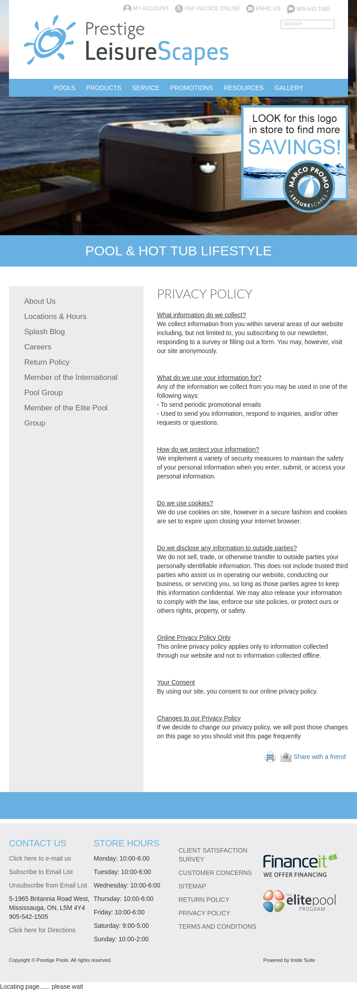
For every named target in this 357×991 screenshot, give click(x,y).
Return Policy (47, 362)
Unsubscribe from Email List (48, 885)
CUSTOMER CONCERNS (215, 872)
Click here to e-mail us (40, 858)
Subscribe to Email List (41, 871)
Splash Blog (44, 331)
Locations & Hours (55, 316)
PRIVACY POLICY (204, 913)
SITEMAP (192, 886)
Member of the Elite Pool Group (66, 415)
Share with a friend (313, 756)
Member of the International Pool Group (71, 385)
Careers (37, 347)
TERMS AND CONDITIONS (217, 926)
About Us (40, 301)
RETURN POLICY (204, 899)
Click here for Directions (42, 930)
